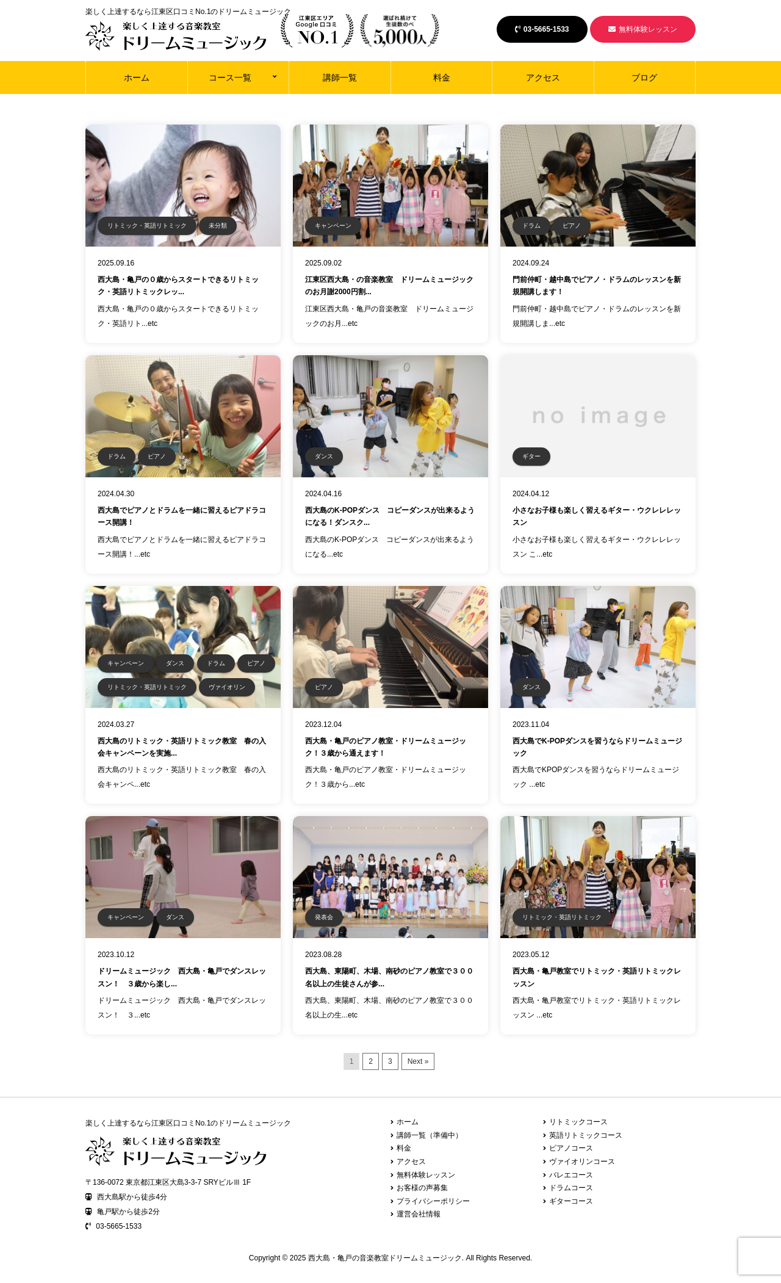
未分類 (218, 225)
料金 (441, 77)
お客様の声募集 (422, 1188)
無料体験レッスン (642, 29)
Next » (418, 1061)
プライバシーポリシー (433, 1201)
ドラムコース (571, 1188)
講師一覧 (340, 77)
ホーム (136, 77)
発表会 (324, 917)
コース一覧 (230, 77)
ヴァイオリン (227, 687)
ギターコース (571, 1201)
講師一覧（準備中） (429, 1135)
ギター (531, 456)
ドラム (531, 225)
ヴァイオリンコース (582, 1161)
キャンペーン (333, 225)
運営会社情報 (419, 1214)
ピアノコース (571, 1148)
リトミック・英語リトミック (147, 225)
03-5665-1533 (542, 29)
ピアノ (572, 225)
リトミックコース (578, 1122)
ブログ (644, 77)
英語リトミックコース (585, 1135)
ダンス (324, 456)
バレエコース (571, 1175)
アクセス (543, 77)
